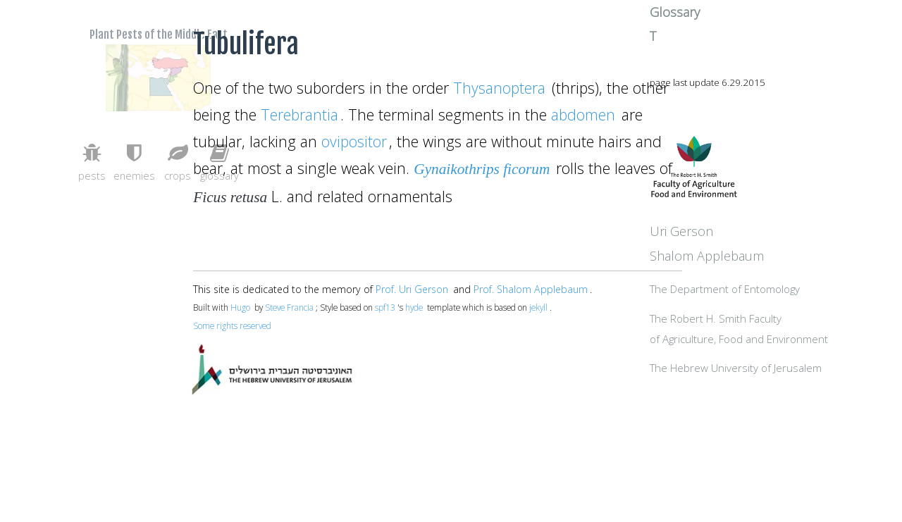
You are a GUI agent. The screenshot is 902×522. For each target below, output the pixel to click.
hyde (414, 307)
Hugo (240, 307)
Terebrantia (299, 114)
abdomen (583, 114)
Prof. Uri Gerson (412, 289)
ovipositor (354, 141)
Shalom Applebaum (771, 292)
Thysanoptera (499, 87)
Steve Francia (289, 307)
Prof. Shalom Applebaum (531, 289)
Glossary (739, 37)
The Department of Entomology (789, 327)
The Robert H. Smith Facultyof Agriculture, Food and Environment (780, 378)
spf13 (385, 307)
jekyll (538, 307)
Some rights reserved (232, 325)
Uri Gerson (745, 268)
